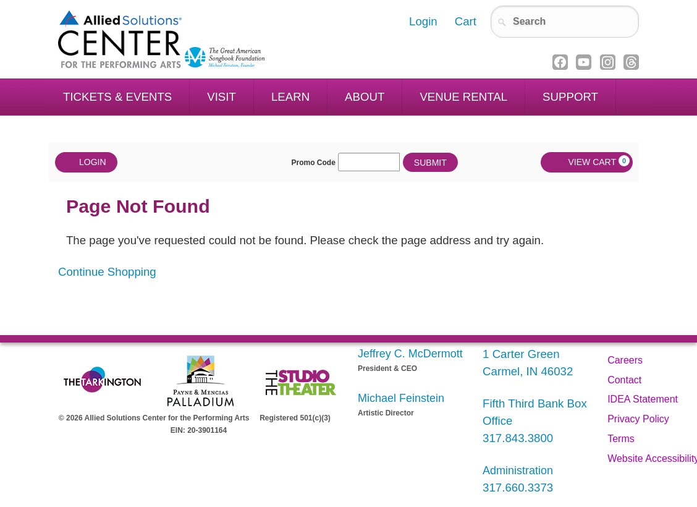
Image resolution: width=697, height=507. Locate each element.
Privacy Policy (638, 419)
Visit (221, 96)
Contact (624, 380)
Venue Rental (463, 96)
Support (570, 96)
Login (86, 162)
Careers (625, 360)
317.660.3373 (518, 487)
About (364, 96)
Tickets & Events (117, 96)
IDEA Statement (642, 399)
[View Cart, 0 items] (587, 162)
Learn (290, 96)
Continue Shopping (107, 271)
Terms (621, 438)
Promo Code (314, 162)
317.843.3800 (518, 438)
